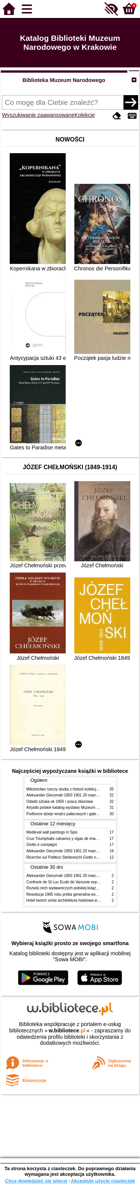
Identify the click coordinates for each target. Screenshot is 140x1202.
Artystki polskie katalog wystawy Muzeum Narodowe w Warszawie (82, 807)
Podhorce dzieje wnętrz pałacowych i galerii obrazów (71, 814)
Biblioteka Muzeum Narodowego (63, 80)
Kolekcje (85, 115)
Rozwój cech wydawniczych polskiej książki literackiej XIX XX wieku (83, 888)
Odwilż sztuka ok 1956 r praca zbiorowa (60, 801)
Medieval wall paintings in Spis (52, 832)
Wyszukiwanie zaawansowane (38, 115)
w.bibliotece (67, 1030)
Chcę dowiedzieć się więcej (36, 1181)
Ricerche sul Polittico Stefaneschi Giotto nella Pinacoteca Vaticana (82, 857)
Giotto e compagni (42, 845)
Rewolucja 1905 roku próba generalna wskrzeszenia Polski (76, 894)
